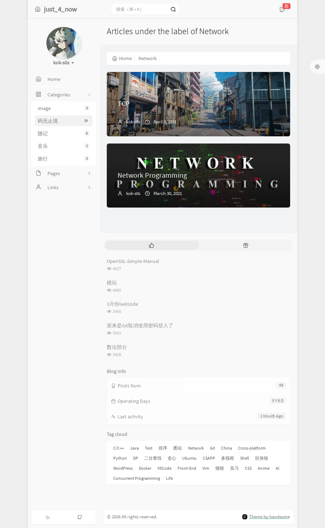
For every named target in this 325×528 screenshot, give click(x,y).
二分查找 (152, 458)
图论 (177, 448)
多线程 (227, 458)
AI (277, 468)
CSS (248, 468)
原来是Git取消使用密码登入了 (140, 325)
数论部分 (117, 347)
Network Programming (152, 174)
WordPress (123, 468)
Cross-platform (252, 448)
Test (148, 448)
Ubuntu (189, 458)
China (226, 448)
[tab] (151, 245)
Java (134, 448)
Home (122, 58)
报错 (219, 468)
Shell (244, 458)
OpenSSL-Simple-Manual (133, 261)
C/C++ (118, 448)
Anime (264, 468)
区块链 (261, 458)
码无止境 (64, 121)
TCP (124, 103)
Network (196, 448)
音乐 (64, 146)
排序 (163, 448)
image (64, 108)
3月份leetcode (122, 304)
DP (135, 458)
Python (120, 458)
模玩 (112, 282)
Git (212, 448)
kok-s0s (133, 122)
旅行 (64, 158)
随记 (64, 133)
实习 (234, 468)
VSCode (164, 468)
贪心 (172, 458)
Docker (145, 468)
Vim (205, 468)
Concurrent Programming (136, 478)
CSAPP (209, 458)
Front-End (187, 468)
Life (169, 478)
